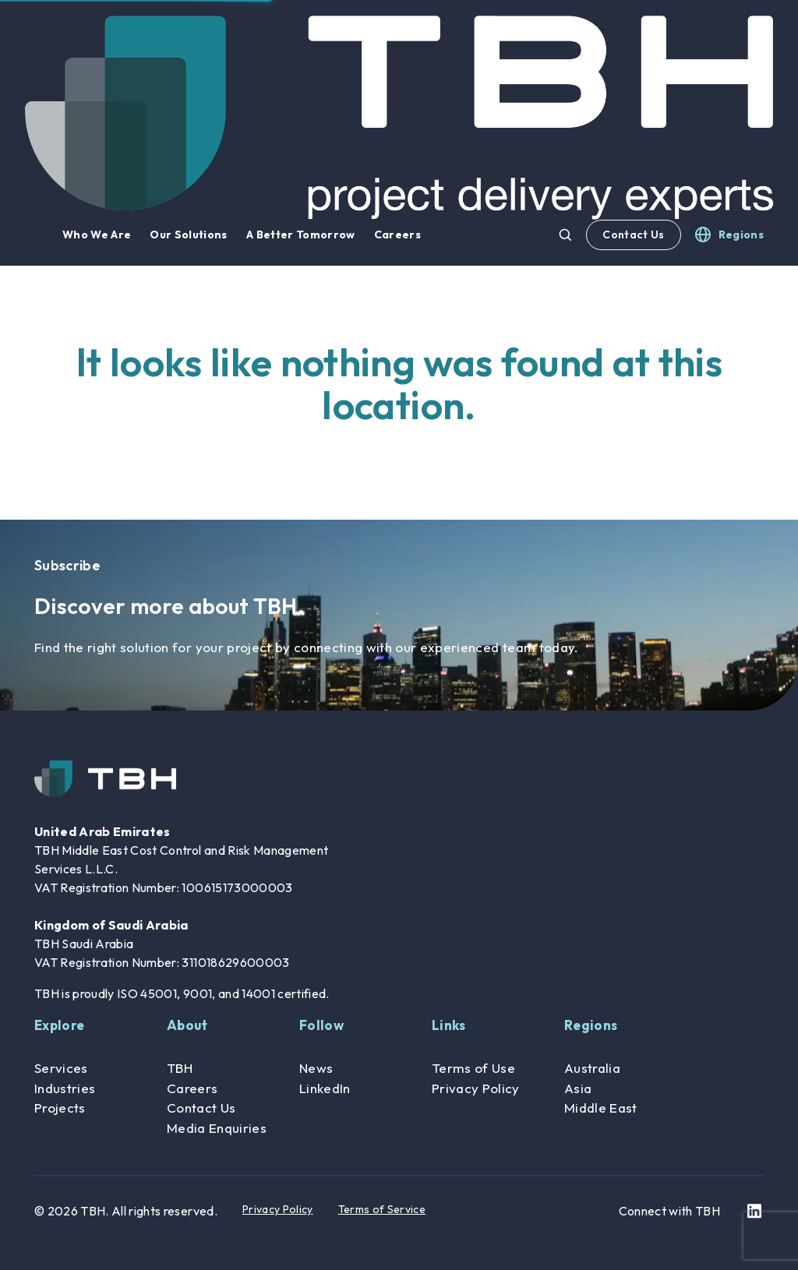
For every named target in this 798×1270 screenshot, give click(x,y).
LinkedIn (325, 1088)
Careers (192, 1088)
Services (61, 1068)
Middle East (600, 1107)
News (316, 1068)
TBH (179, 1068)
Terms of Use (473, 1068)
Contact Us (633, 235)
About (187, 1025)
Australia (592, 1068)
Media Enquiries (217, 1128)
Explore (59, 1025)
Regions (590, 1025)
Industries (64, 1088)
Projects (60, 1107)
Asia (577, 1088)
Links (449, 1025)
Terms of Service (381, 1209)
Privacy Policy (476, 1088)
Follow (321, 1025)
